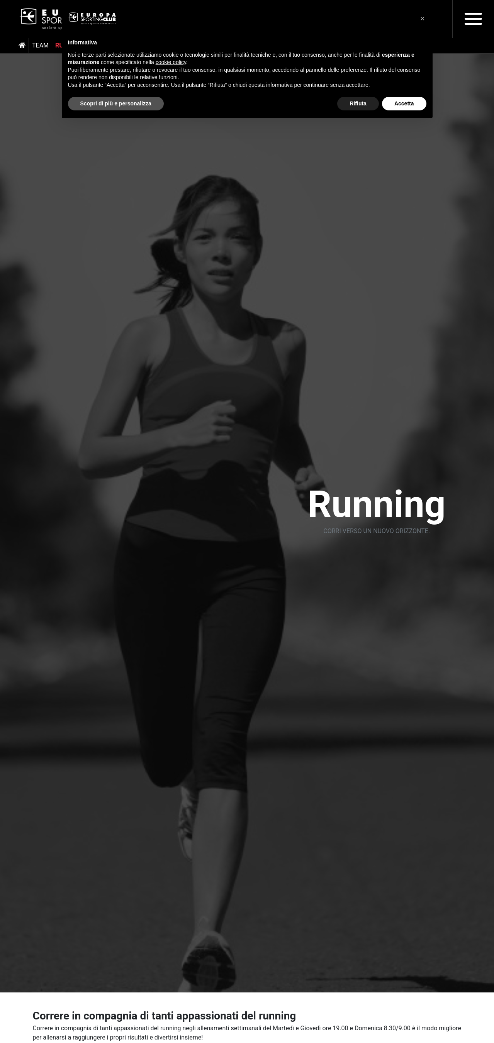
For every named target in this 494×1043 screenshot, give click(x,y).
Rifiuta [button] (358, 103)
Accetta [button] (404, 103)
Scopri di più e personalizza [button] (115, 103)
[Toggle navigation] (473, 19)
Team (40, 45)
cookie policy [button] (171, 62)
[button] (422, 18)
